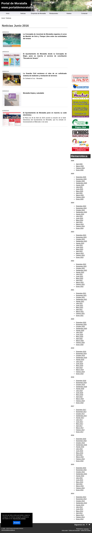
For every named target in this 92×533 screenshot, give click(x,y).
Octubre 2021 (80, 297)
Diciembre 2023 (81, 235)
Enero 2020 (79, 344)
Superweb (86, 528)
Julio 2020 (79, 332)
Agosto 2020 (80, 330)
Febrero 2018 (80, 401)
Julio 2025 (79, 187)
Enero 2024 (79, 228)
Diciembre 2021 (81, 293)
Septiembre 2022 (81, 270)
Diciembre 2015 (81, 468)
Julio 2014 (79, 507)
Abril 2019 (79, 367)
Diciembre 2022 (81, 264)
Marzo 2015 (80, 486)
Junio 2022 (79, 276)
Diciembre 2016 (81, 439)
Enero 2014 (79, 519)
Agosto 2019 (80, 359)
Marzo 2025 (80, 195)
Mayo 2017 (79, 424)
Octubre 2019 (80, 355)
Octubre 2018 (80, 384)
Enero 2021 (79, 315)
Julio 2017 (79, 420)
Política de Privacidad (74, 530)
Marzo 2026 (80, 166)
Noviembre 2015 (81, 470)
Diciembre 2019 (81, 351)
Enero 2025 (79, 199)
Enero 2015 (79, 490)
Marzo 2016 (80, 457)
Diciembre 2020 (81, 322)
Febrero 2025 (80, 197)
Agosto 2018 (80, 388)
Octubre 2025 (80, 181)
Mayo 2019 (79, 365)
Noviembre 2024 (81, 208)
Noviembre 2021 (81, 295)
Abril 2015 (79, 484)
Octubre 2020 (80, 326)
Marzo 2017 (80, 428)
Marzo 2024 (80, 224)
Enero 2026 (79, 170)
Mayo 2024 (79, 220)
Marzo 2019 (80, 369)
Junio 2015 (79, 480)
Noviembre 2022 (81, 266)
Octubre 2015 (80, 472)
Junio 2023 (79, 247)
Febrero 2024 (80, 226)
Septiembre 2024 (81, 212)
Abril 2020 (79, 338)
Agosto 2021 (80, 301)
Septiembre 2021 (81, 299)
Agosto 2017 (80, 417)
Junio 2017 (79, 422)
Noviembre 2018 (81, 382)
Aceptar (17, 523)
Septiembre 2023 (81, 241)
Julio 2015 (79, 478)
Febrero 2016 (80, 459)
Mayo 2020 (79, 336)
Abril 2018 (79, 397)
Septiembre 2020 (81, 328)
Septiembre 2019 (81, 357)
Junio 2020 (79, 334)
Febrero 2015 (80, 488)
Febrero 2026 (80, 168)
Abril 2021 (79, 309)
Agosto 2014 (80, 505)
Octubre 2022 (80, 268)
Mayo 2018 (79, 394)
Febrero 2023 (80, 255)
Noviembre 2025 (81, 179)
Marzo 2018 (80, 399)
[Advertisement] (80, 46)
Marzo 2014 (80, 515)
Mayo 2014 (79, 511)
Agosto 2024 (80, 214)
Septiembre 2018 (81, 386)
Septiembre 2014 (81, 503)
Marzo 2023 (80, 253)
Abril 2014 (79, 513)
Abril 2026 (79, 164)
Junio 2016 (79, 451)
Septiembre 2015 (81, 474)
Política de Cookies (86, 530)
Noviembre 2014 (81, 499)
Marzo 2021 (80, 311)
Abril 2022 (79, 280)
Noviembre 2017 (81, 411)
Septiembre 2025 (81, 183)
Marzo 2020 (80, 340)
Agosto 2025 (80, 185)
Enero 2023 (79, 257)
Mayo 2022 (79, 278)
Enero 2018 (79, 403)
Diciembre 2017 (81, 409)
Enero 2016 (79, 461)
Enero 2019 (79, 373)
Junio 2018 (79, 392)
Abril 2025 (79, 193)
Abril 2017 (79, 426)
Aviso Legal (65, 530)
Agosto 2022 (80, 272)
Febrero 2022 (80, 284)
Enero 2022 (79, 286)
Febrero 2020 (80, 342)
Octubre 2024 (80, 210)
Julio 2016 (79, 449)
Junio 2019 (79, 363)
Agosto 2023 (80, 243)
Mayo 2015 (79, 482)
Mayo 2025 (79, 191)
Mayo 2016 (79, 453)
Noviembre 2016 (81, 441)
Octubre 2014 (80, 501)
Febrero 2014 (80, 517)
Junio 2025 (79, 189)
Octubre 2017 (80, 414)
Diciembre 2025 (81, 177)
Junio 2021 (79, 305)
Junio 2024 (79, 218)
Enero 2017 (79, 432)
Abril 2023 (79, 251)
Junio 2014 (79, 509)
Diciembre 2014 (81, 497)
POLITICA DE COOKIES (19, 518)
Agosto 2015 (80, 476)
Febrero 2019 (80, 371)
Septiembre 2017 (81, 416)
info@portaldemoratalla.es (8, 530)
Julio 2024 (79, 216)
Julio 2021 (79, 303)
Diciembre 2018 (81, 380)
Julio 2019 (79, 361)
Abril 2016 (79, 455)
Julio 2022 (79, 274)
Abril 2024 (79, 222)
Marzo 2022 (80, 282)
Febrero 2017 (80, 430)
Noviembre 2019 (81, 353)
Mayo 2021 (79, 307)
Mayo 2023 (79, 249)
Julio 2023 (79, 245)
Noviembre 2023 (81, 237)
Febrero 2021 (80, 313)
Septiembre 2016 (81, 445)
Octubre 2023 (80, 239)
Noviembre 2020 (81, 324)
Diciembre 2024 (81, 206)
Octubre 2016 (80, 443)
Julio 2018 (79, 390)
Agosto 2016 (80, 447)
